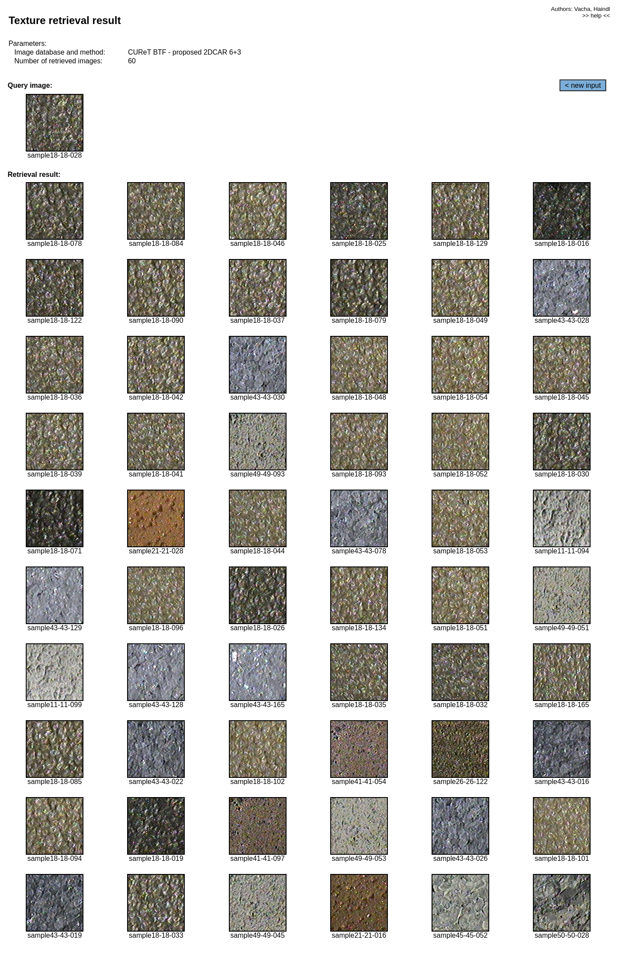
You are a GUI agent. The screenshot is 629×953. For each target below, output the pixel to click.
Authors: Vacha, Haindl (580, 9)
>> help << (596, 15)
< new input (583, 85)
